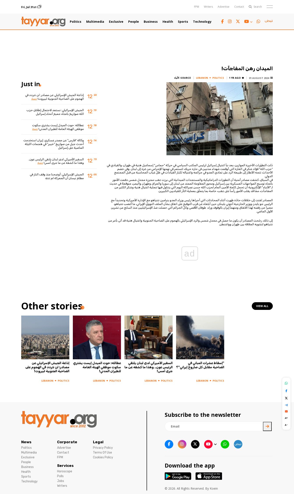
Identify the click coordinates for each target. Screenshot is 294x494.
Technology (202, 22)
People (133, 22)
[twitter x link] (238, 21)
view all (262, 306)
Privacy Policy (103, 448)
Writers (208, 6)
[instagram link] (230, 21)
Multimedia (95, 22)
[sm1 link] (268, 21)
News (26, 442)
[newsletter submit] (267, 426)
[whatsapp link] (258, 21)
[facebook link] (222, 21)
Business (151, 22)
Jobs (60, 481)
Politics (75, 22)
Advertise (223, 6)
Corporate (67, 442)
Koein (214, 488)
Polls (60, 476)
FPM (196, 6)
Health (168, 22)
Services (65, 465)
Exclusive (116, 22)
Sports (183, 22)
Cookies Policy (103, 457)
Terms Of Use (102, 452)
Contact (239, 6)
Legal (98, 442)
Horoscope (64, 471)
